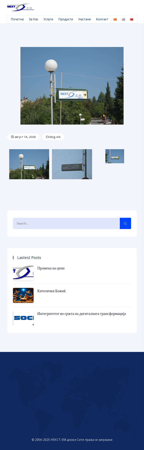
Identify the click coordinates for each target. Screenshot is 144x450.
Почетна (17, 19)
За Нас (33, 19)
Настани (84, 19)
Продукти (65, 19)
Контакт (102, 19)
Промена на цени (50, 268)
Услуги (48, 19)
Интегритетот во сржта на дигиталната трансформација (81, 313)
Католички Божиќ (51, 290)
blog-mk (53, 137)
